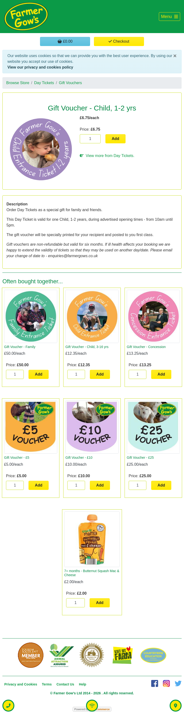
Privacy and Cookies (20, 684)
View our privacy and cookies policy (40, 67)
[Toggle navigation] (169, 16)
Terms (47, 684)
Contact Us (65, 684)
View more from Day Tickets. (107, 156)
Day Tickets (44, 83)
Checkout (119, 41)
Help (82, 684)
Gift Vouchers (70, 83)
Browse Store (17, 83)
